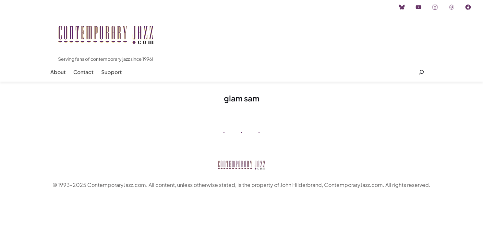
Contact (83, 72)
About (58, 72)
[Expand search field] (421, 72)
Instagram (47, 7)
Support (111, 72)
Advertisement (82, 7)
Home (22, 7)
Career (113, 7)
